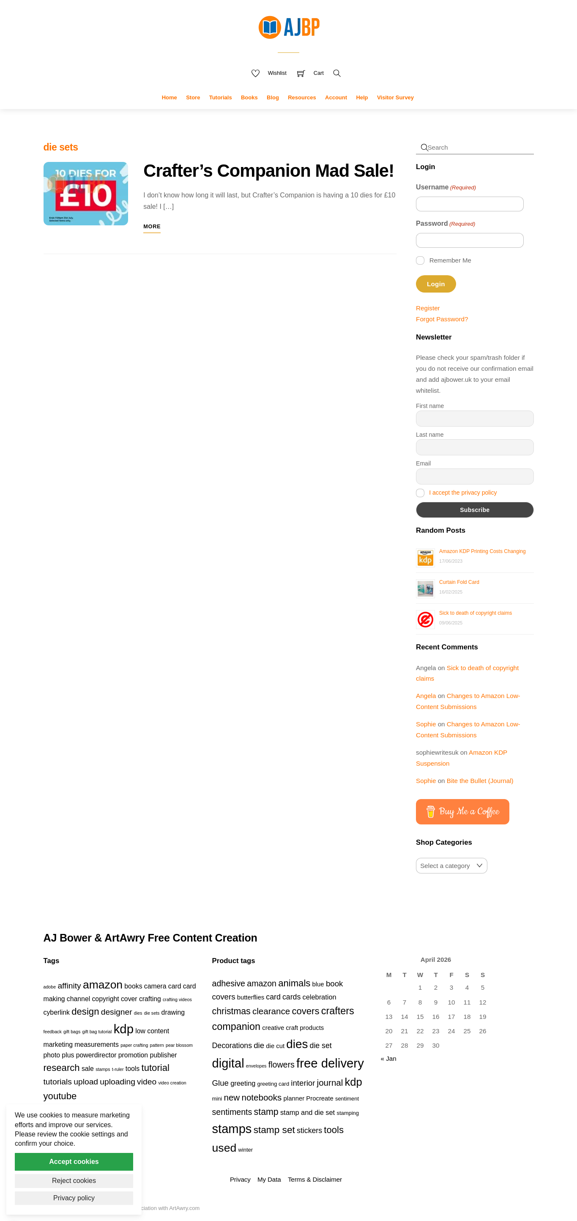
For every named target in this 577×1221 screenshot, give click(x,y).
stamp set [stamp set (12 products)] (274, 1129)
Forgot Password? (442, 319)
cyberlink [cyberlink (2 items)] (57, 1012)
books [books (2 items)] (133, 986)
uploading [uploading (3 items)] (117, 1081)
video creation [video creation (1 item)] (172, 1082)
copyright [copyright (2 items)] (105, 998)
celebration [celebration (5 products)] (319, 997)
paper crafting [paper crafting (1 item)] (134, 1045)
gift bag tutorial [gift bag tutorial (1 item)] (97, 1031)
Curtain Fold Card (459, 582)
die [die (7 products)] (259, 1045)
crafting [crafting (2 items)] (150, 998)
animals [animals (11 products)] (294, 983)
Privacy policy (74, 1198)
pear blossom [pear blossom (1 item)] (179, 1045)
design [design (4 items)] (85, 1011)
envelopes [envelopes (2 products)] (256, 1065)
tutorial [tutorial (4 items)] (156, 1067)
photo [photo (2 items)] (52, 1055)
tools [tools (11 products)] (334, 1130)
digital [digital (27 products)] (228, 1063)
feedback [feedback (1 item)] (53, 1031)
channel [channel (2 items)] (78, 998)
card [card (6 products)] (273, 997)
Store (193, 97)
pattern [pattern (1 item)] (157, 1045)
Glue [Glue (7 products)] (220, 1083)
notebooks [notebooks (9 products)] (261, 1097)
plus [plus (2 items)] (68, 1055)
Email (423, 463)
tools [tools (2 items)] (132, 1068)
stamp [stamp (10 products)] (266, 1112)
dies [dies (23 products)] (297, 1044)
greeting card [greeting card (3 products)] (273, 1084)
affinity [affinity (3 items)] (69, 985)
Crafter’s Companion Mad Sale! (268, 171)
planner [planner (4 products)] (294, 1098)
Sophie (426, 724)
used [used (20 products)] (224, 1148)
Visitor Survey (395, 97)
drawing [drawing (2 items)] (173, 1012)
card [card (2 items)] (174, 986)
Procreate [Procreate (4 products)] (319, 1098)
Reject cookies (74, 1180)
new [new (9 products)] (232, 1097)
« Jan (389, 1058)
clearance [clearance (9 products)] (271, 1011)
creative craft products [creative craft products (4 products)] (293, 1027)
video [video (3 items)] (146, 1081)
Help (362, 97)
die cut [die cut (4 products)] (275, 1046)
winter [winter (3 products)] (245, 1150)
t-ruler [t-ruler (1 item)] (118, 1069)
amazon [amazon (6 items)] (103, 984)
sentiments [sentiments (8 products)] (232, 1112)
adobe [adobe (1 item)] (50, 986)
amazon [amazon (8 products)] (261, 983)
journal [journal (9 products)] (330, 1082)
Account (336, 97)
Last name (429, 434)
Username (446, 187)
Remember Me (450, 260)
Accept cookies (73, 1161)
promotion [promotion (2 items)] (133, 1055)
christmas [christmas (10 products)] (231, 1011)
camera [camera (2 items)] (155, 986)
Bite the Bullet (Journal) (480, 780)
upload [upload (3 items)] (86, 1081)
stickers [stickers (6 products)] (309, 1130)
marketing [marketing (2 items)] (58, 1044)
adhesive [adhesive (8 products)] (229, 983)
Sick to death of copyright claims (475, 613)
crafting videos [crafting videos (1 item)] (177, 999)
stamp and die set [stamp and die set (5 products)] (307, 1112)
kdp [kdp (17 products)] (353, 1082)
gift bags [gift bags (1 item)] (71, 1031)
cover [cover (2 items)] (129, 998)
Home (169, 97)
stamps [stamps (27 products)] (232, 1129)
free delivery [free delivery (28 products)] (330, 1063)
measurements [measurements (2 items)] (96, 1044)
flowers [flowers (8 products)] (281, 1064)
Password (445, 224)
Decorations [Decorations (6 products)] (232, 1045)
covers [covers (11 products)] (305, 1011)
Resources (302, 97)
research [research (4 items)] (62, 1067)
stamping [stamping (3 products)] (347, 1113)
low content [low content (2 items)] (152, 1031)
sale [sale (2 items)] (88, 1068)
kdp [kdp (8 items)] (124, 1029)
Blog (273, 97)
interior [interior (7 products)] (303, 1083)
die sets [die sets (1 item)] (152, 1013)
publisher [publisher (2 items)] (163, 1055)
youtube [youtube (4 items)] (60, 1096)
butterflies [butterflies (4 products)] (250, 997)
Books (249, 97)
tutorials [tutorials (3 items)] (58, 1081)
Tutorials (220, 97)
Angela (426, 695)
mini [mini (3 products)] (217, 1098)
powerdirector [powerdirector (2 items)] (96, 1055)
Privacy (240, 1179)
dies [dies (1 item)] (138, 1013)
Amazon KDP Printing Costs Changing (482, 551)
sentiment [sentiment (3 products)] (347, 1098)
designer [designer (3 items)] (116, 1011)
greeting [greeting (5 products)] (242, 1083)
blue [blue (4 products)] (318, 984)
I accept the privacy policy (463, 492)
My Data (269, 1179)
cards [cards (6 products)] (291, 997)
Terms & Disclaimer (315, 1179)
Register (428, 308)
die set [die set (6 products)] (321, 1045)
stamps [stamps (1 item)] (103, 1069)
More (152, 226)
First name (430, 405)
